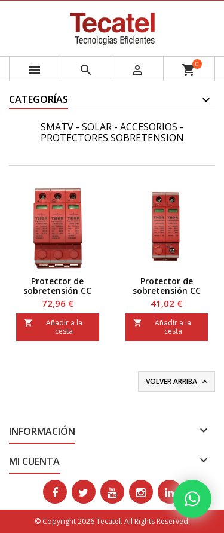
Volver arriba (178, 381)
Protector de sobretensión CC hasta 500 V (167, 290)
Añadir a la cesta (53, 327)
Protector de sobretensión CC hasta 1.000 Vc (57, 290)
